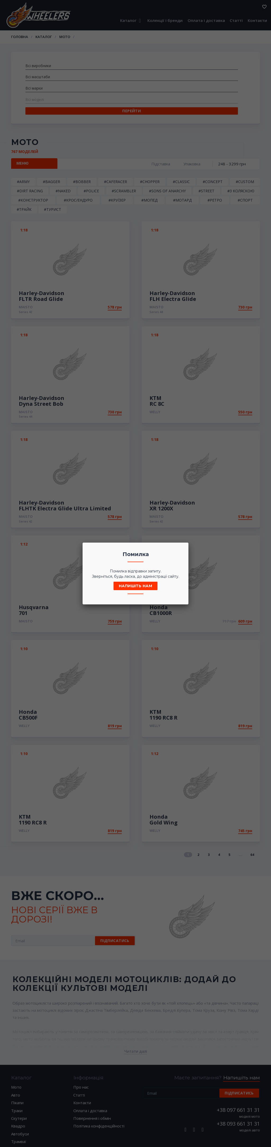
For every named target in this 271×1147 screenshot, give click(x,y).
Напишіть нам (135, 586)
